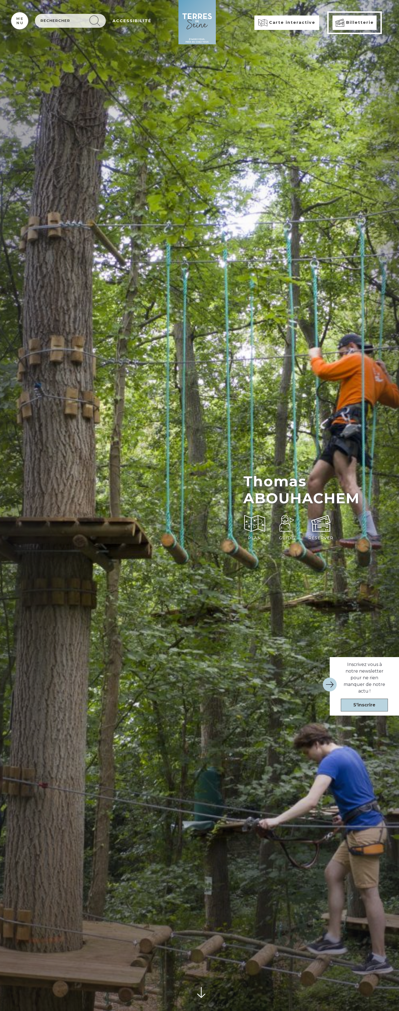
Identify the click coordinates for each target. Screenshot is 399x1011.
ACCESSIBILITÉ (131, 20)
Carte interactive (286, 22)
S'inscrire (364, 705)
